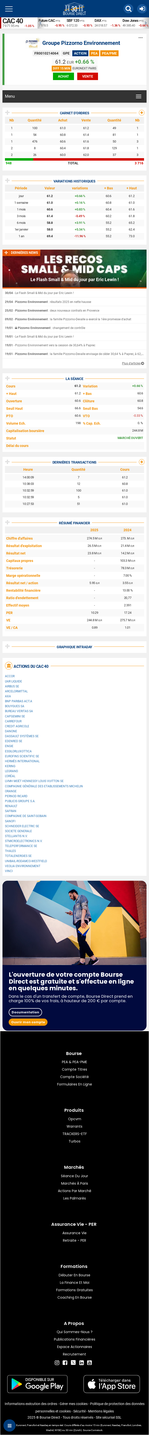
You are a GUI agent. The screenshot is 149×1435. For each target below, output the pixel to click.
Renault (11, 806)
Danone (11, 731)
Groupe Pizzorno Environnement (81, 43)
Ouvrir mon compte (28, 1022)
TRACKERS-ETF (74, 1133)
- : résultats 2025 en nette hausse (48, 302)
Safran (10, 811)
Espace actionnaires (74, 1346)
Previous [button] (39, 23)
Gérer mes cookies (74, 1404)
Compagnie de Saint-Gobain (26, 816)
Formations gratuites (74, 1290)
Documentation (25, 1012)
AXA (8, 696)
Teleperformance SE (21, 846)
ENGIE (9, 746)
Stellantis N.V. (16, 836)
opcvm (74, 1118)
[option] (51, 23)
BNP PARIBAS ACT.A (18, 701)
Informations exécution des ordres (31, 1404)
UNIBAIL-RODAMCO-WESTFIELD (26, 861)
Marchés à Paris (74, 1183)
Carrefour (13, 721)
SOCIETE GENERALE (18, 831)
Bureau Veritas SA (19, 711)
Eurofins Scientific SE (22, 756)
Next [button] (146, 23)
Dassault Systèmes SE (22, 736)
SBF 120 (73, 20)
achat (63, 76)
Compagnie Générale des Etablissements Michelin (44, 786)
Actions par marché (74, 1190)
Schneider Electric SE (22, 826)
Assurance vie (74, 1232)
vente (87, 76)
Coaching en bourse (74, 1297)
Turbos (74, 1141)
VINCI (9, 871)
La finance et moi (74, 1282)
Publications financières (74, 1339)
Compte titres (74, 1069)
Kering (10, 766)
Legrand (11, 771)
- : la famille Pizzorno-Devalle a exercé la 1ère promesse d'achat (68, 319)
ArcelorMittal (16, 691)
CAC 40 (12, 21)
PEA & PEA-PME (74, 1061)
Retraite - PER (74, 1240)
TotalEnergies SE (18, 856)
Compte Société (74, 1076)
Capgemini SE (15, 716)
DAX (98, 20)
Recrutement (74, 1354)
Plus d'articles (131, 363)
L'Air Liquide (13, 681)
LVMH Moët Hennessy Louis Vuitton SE (34, 781)
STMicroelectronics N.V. (24, 841)
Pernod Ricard (16, 796)
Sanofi (10, 821)
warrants (74, 1126)
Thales (10, 851)
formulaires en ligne (74, 1084)
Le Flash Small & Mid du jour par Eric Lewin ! (74, 279)
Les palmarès (74, 1198)
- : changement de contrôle (45, 328)
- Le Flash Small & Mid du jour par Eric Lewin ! (39, 293)
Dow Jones (130, 20)
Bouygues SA (14, 706)
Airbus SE (12, 686)
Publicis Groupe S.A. (20, 801)
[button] (128, 8)
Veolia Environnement (22, 866)
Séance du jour (74, 1175)
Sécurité (79, 1411)
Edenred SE (13, 741)
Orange (11, 791)
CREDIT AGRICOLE (17, 726)
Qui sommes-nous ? (75, 1331)
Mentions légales (101, 1411)
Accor (10, 676)
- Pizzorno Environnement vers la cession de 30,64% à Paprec (50, 345)
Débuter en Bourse (74, 1275)
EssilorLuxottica (18, 751)
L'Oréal (10, 776)
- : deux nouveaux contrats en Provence (52, 310)
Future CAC (47, 20)
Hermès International (22, 761)
